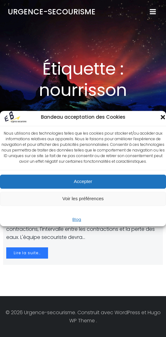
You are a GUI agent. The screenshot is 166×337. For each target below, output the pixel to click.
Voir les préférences (83, 198)
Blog (76, 219)
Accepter (83, 181)
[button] (163, 117)
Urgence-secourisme (51, 12)
